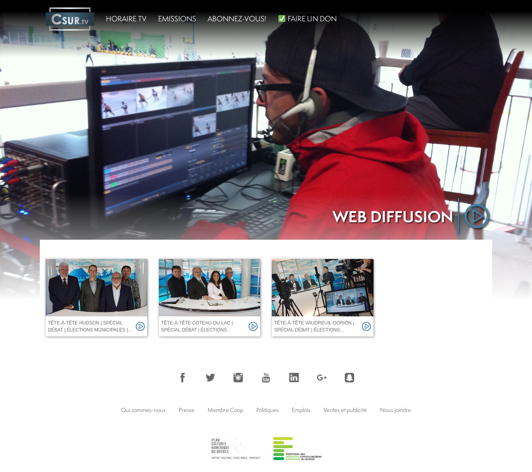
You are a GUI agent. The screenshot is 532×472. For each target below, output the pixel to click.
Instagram (238, 377)
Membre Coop (225, 410)
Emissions (177, 19)
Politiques (267, 410)
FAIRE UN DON (307, 19)
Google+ (322, 377)
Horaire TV (126, 19)
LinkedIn (294, 377)
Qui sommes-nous (143, 410)
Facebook (182, 377)
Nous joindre (395, 410)
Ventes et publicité (345, 410)
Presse (186, 410)
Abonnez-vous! (237, 19)
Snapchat (349, 377)
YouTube (266, 377)
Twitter (210, 377)
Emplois (301, 410)
